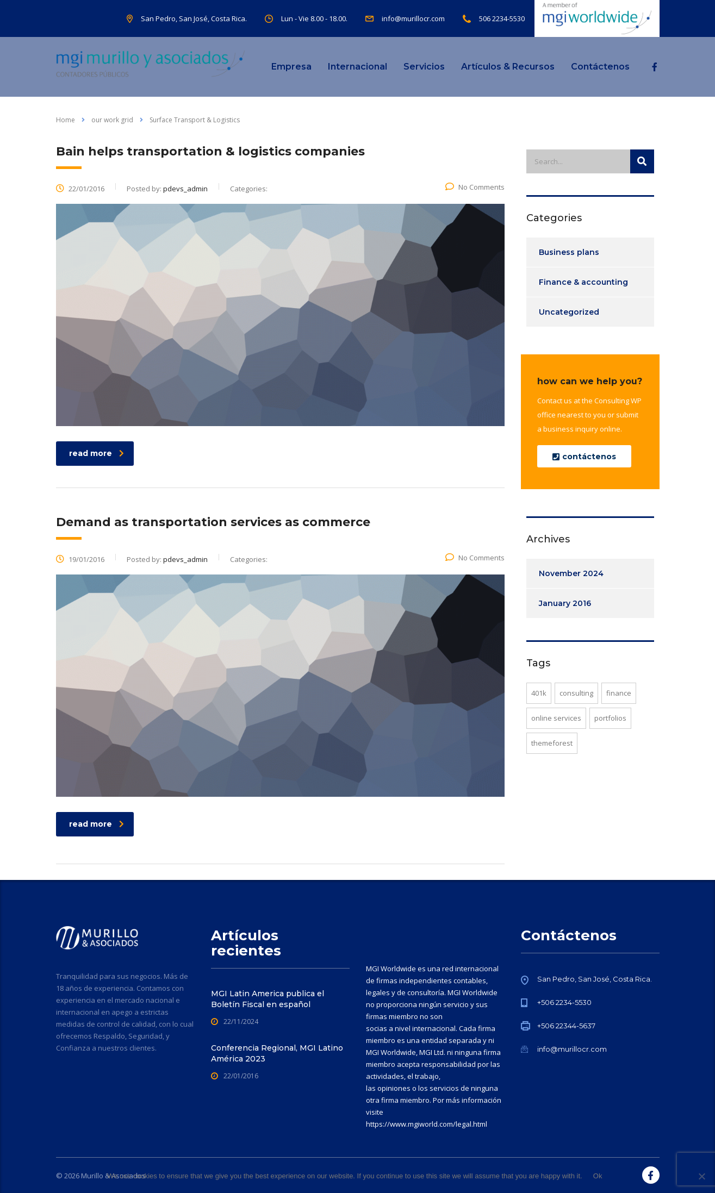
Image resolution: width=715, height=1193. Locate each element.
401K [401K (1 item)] (538, 693)
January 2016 (565, 603)
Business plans (569, 252)
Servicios (424, 66)
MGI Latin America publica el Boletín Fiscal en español (267, 999)
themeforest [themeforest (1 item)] (552, 743)
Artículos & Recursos (508, 66)
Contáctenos (600, 66)
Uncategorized (569, 312)
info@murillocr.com (572, 1049)
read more (96, 453)
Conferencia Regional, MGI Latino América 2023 (277, 1053)
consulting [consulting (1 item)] (576, 693)
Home (65, 119)
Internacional (357, 66)
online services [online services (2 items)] (556, 718)
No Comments (475, 187)
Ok (597, 1176)
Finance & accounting (583, 282)
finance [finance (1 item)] (618, 693)
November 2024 (571, 573)
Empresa (291, 66)
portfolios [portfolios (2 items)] (610, 718)
